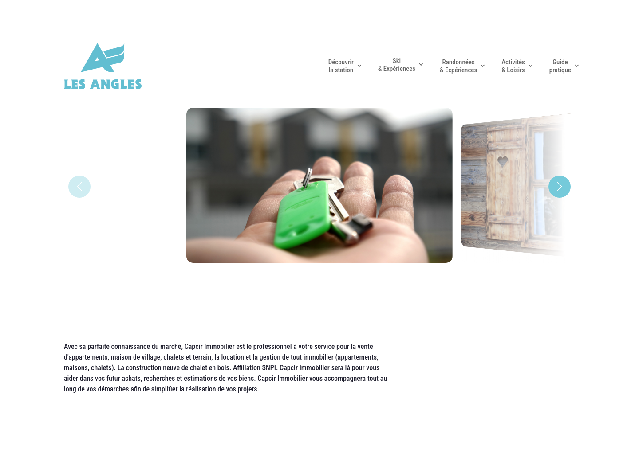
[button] (559, 187)
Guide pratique (560, 66)
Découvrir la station (341, 66)
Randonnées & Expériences (458, 66)
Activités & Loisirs (513, 66)
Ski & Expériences (396, 65)
